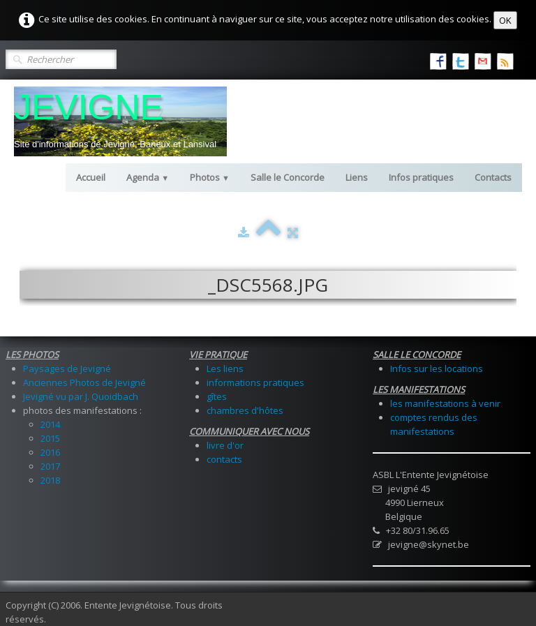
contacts (224, 459)
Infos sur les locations (436, 368)
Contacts (493, 177)
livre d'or (225, 445)
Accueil (90, 177)
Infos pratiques (421, 177)
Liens (356, 177)
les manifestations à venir (445, 403)
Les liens (225, 368)
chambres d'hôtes (245, 410)
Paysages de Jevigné (67, 368)
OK (505, 20)
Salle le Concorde (288, 177)
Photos (210, 177)
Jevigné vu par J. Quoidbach (80, 396)
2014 (50, 424)
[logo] (120, 121)
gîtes (217, 396)
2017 (50, 466)
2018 (50, 480)
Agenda (147, 177)
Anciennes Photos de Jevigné (84, 382)
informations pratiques (255, 382)
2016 (50, 452)
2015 (50, 438)
